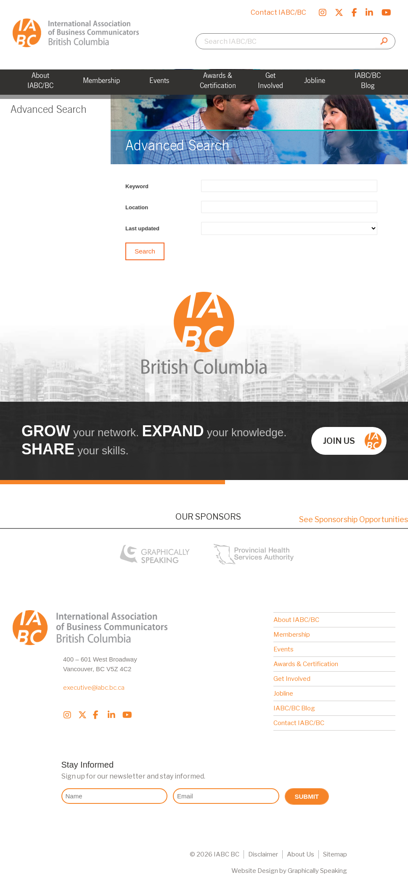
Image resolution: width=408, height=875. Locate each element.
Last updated (142, 228)
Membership (291, 634)
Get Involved (291, 679)
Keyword (136, 186)
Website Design (254, 871)
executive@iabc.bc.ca (94, 687)
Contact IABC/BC (278, 12)
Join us (352, 440)
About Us (300, 854)
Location (136, 207)
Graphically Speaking (317, 871)
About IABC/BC (296, 620)
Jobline (283, 693)
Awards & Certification (305, 664)
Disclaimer (263, 854)
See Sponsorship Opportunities (353, 519)
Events (283, 649)
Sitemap (335, 854)
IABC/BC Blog (294, 708)
